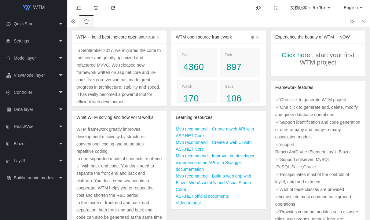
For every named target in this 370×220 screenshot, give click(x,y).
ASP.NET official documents (202, 196)
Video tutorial (188, 202)
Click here (296, 54)
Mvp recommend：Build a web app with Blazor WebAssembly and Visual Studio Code (213, 183)
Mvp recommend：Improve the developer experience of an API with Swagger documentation (215, 162)
